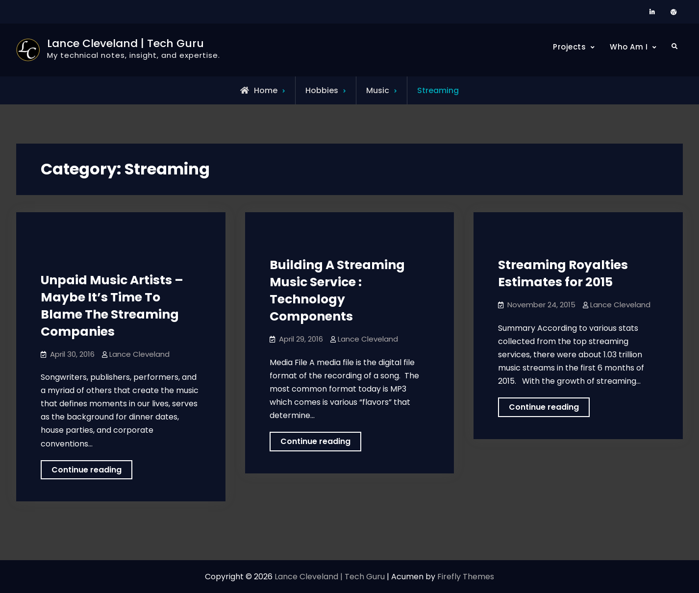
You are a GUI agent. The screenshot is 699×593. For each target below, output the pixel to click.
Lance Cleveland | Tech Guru (125, 43)
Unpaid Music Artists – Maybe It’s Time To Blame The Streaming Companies (112, 306)
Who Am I (629, 47)
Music (377, 90)
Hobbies (321, 90)
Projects (569, 47)
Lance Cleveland (139, 354)
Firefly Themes (465, 576)
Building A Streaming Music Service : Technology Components (337, 290)
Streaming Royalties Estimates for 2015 (563, 273)
